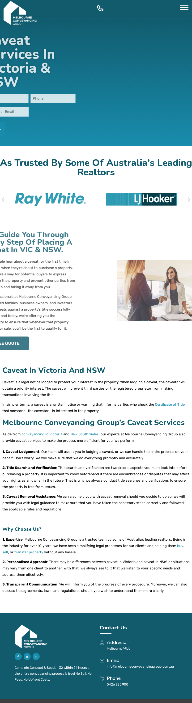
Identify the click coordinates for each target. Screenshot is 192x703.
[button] (3, 191)
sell (5, 535)
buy (180, 528)
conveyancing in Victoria (41, 417)
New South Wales (84, 417)
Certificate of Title (170, 387)
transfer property (28, 535)
